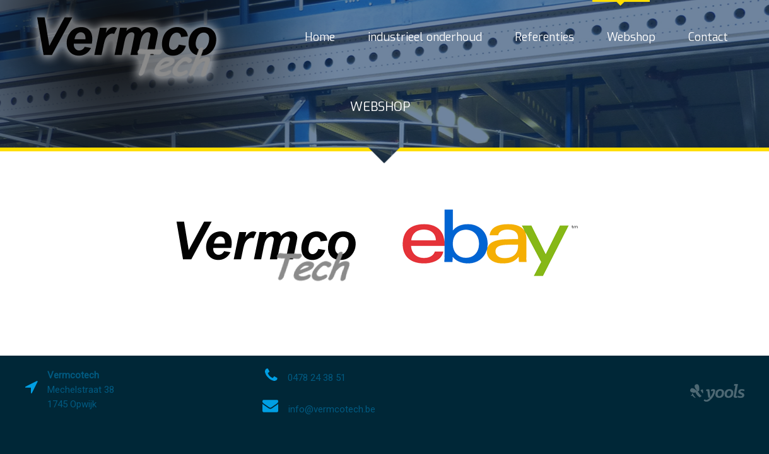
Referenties (544, 37)
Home (320, 37)
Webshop (631, 37)
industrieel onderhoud (425, 37)
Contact (708, 37)
